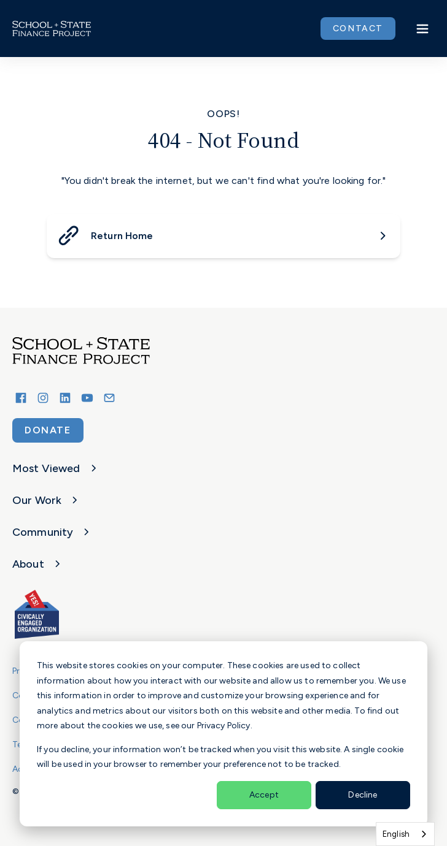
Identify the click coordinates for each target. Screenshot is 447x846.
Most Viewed (56, 468)
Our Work (46, 500)
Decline (362, 795)
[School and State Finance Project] (95, 614)
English (396, 834)
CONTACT (358, 28)
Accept (264, 795)
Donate (48, 430)
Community (52, 532)
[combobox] (405, 834)
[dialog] (223, 733)
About (38, 564)
